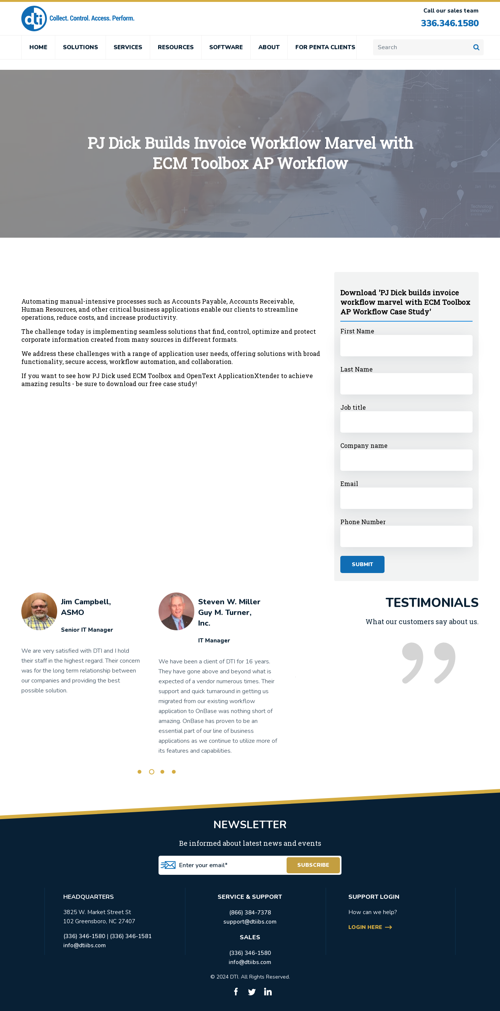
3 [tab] (162, 772)
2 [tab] (151, 771)
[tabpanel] (81, 647)
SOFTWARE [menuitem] (226, 47)
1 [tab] (139, 772)
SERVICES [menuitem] (128, 47)
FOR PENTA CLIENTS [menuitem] (325, 47)
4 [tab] (174, 772)
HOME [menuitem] (38, 47)
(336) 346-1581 (131, 936)
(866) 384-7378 (250, 912)
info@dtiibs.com (84, 945)
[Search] (428, 47)
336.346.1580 (448, 23)
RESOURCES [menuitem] (176, 47)
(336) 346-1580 (84, 936)
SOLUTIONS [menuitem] (80, 47)
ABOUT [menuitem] (269, 47)
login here (365, 927)
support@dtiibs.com (250, 922)
